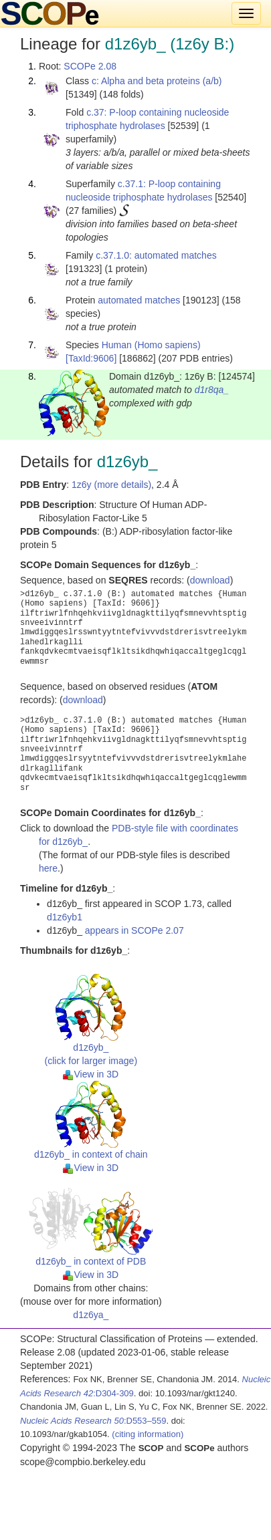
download (210, 580)
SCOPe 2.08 (90, 66)
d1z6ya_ (90, 1314)
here (48, 868)
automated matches (139, 300)
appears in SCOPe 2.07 (134, 930)
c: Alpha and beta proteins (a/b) (157, 81)
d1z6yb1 (64, 917)
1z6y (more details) (111, 484)
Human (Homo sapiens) (151, 345)
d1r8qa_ (212, 389)
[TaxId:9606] (91, 358)
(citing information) (147, 1434)
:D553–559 (93, 1421)
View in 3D (90, 1074)
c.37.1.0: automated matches (156, 255)
